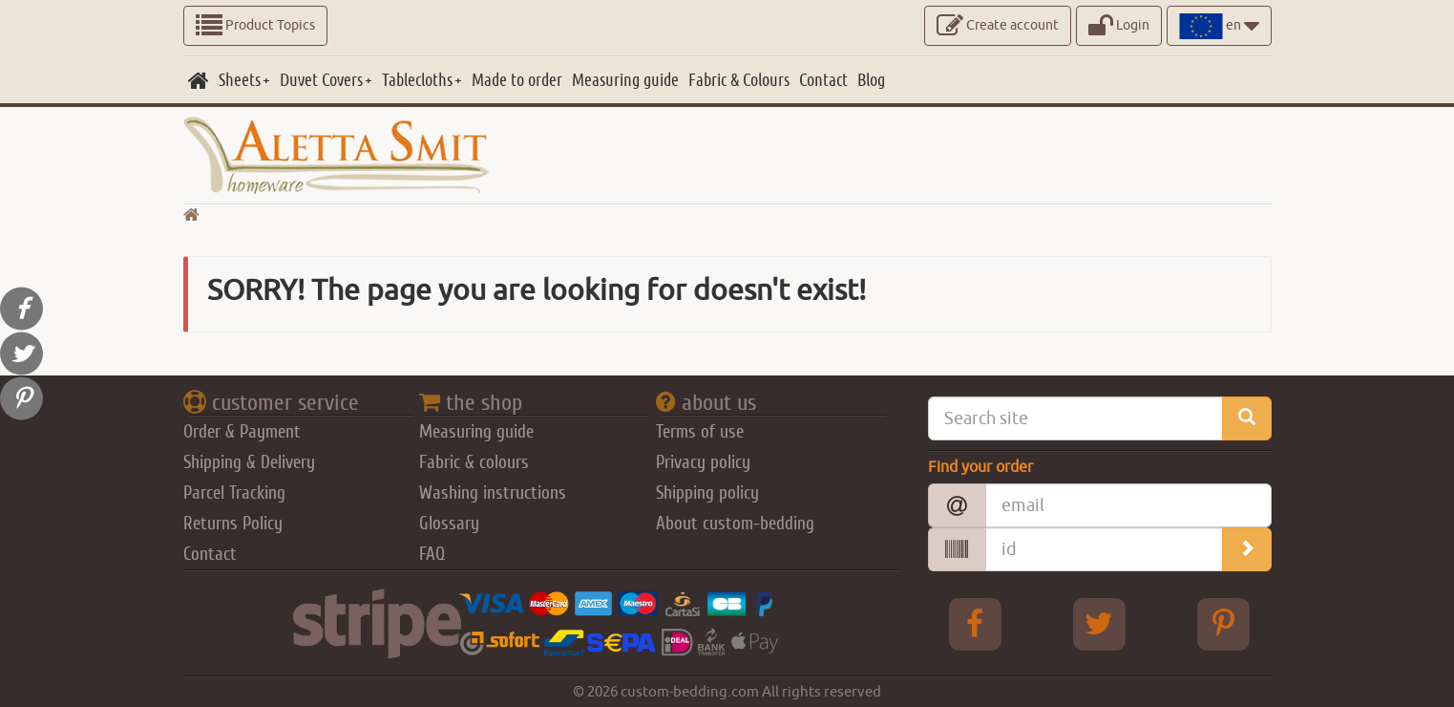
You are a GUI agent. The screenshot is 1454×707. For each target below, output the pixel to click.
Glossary (449, 523)
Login (1118, 25)
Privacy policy (703, 462)
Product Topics (255, 25)
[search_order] (1247, 549)
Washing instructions (492, 492)
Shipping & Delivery (249, 462)
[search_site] (1247, 418)
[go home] (191, 216)
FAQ (432, 554)
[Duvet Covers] (326, 80)
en (1219, 25)
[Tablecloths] (422, 80)
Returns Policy (233, 523)
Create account (998, 25)
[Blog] (871, 80)
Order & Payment (242, 431)
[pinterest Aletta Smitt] (1223, 623)
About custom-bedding (735, 523)
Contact (210, 554)
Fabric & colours (474, 462)
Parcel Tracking (234, 492)
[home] (198, 80)
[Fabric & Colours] (739, 80)
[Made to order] (517, 80)
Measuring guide (476, 431)
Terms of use (700, 431)
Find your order (980, 467)
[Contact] (823, 80)
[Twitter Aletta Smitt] (1098, 623)
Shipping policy (707, 492)
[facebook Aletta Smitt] (974, 623)
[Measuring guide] (625, 80)
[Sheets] (244, 80)
